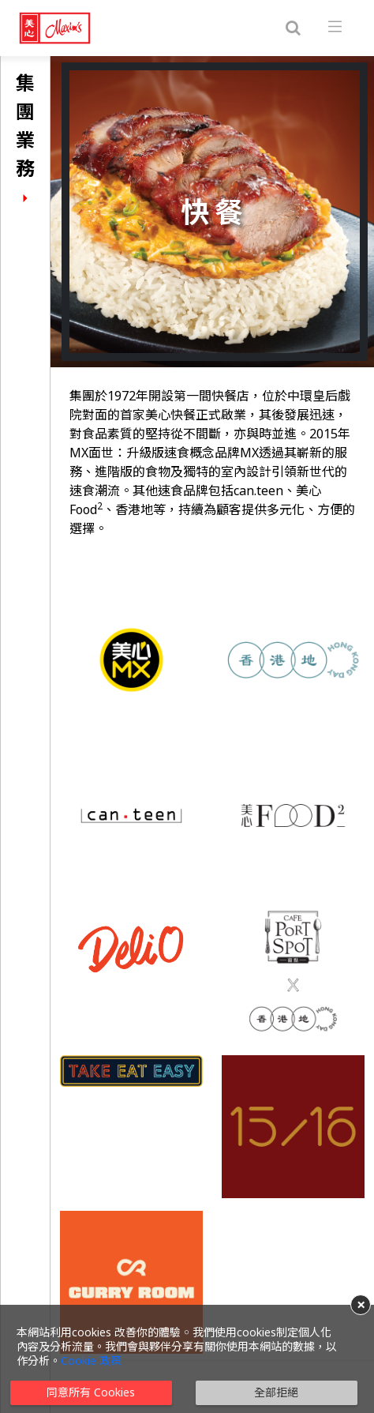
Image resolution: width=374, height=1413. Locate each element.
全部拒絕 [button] (276, 1392)
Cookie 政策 (91, 1360)
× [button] (361, 1305)
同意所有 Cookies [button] (91, 1392)
